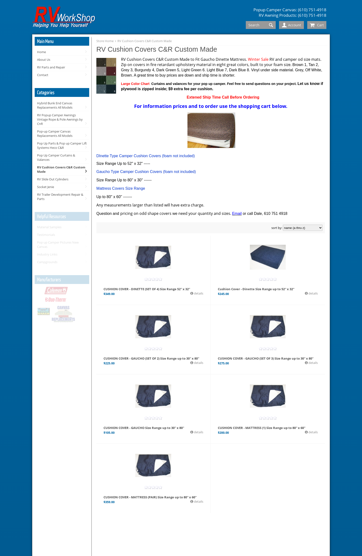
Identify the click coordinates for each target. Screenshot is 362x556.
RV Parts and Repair (51, 67)
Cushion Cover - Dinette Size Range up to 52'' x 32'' (256, 289)
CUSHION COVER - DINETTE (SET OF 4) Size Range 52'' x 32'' (147, 289)
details (198, 293)
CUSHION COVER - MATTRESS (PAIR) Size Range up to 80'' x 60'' (150, 497)
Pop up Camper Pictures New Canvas (58, 244)
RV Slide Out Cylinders (52, 179)
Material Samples (49, 227)
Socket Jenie (45, 187)
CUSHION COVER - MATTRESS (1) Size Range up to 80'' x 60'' (261, 428)
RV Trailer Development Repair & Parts (60, 196)
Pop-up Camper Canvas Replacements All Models (54, 133)
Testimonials (46, 235)
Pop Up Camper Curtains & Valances (56, 157)
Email (237, 213)
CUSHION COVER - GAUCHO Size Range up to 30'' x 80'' (144, 428)
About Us (43, 59)
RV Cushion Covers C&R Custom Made (61, 169)
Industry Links (47, 254)
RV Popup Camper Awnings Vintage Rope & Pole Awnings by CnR (60, 119)
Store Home (105, 41)
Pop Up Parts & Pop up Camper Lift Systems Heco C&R (62, 145)
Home (41, 52)
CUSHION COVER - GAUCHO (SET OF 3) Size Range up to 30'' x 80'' (265, 358)
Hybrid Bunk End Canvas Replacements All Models (54, 105)
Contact (42, 75)
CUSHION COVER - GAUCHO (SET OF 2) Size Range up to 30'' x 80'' (151, 358)
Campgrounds (47, 262)
